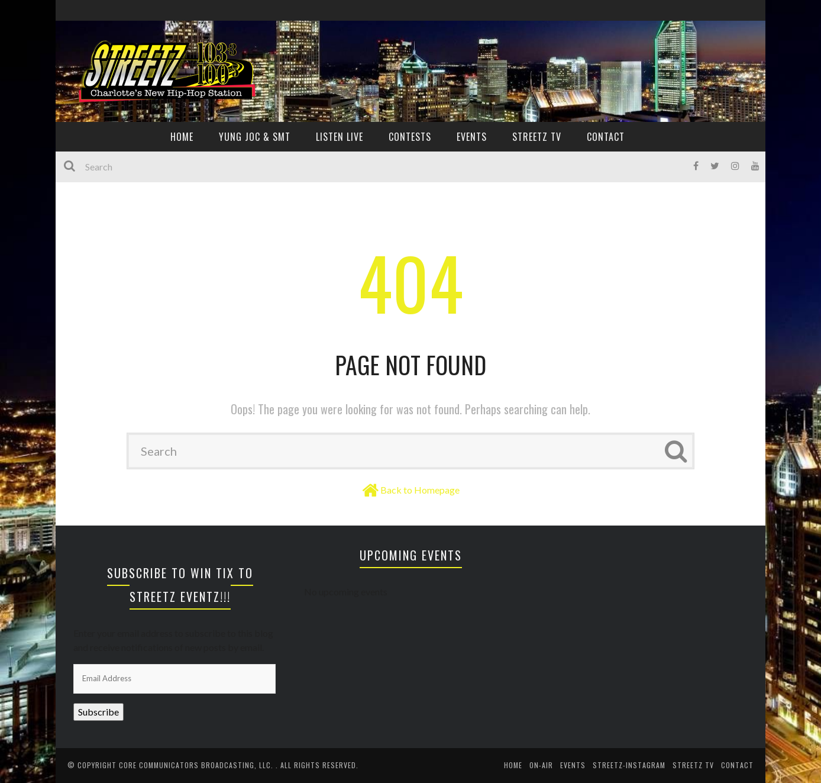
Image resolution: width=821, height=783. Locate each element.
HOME (181, 137)
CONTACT (606, 137)
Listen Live (339, 137)
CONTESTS (410, 137)
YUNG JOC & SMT (254, 137)
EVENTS (472, 137)
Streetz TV (536, 137)
